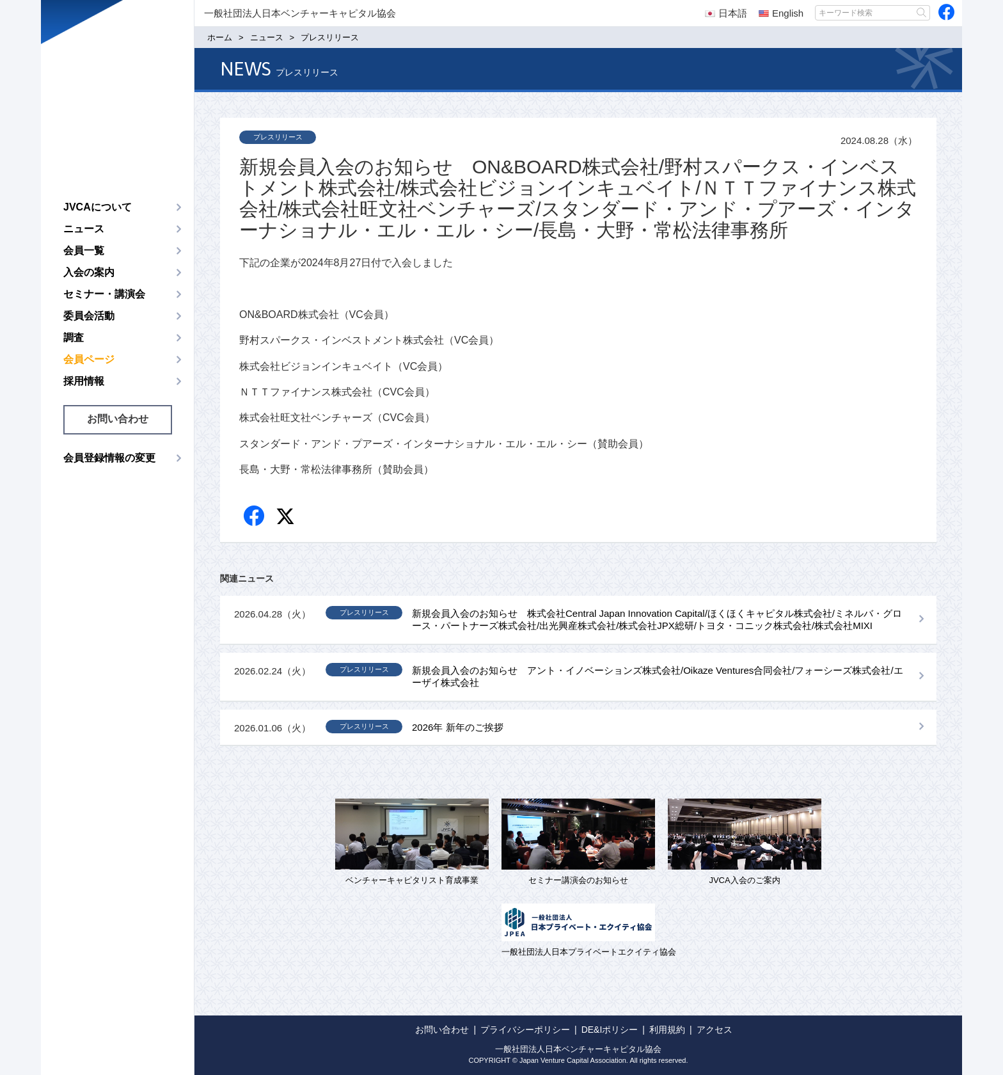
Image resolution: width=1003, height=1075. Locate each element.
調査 (73, 337)
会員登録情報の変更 (109, 457)
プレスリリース (278, 137)
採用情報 (83, 381)
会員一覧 (83, 250)
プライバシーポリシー (525, 1029)
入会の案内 (89, 272)
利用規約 (667, 1029)
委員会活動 (89, 315)
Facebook (255, 517)
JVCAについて (97, 207)
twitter (287, 518)
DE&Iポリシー (609, 1029)
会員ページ (89, 359)
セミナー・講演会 (104, 294)
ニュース (83, 228)
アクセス (714, 1029)
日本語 (726, 13)
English (781, 13)
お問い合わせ (117, 418)
